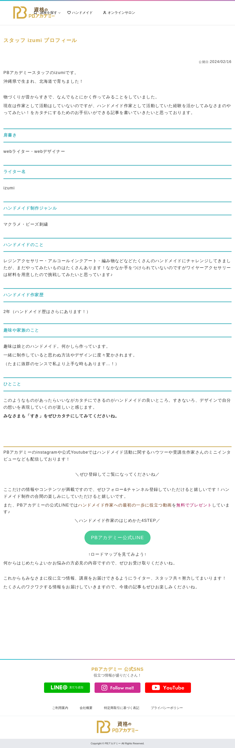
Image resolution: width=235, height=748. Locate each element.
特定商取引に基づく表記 (121, 708)
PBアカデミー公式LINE (117, 537)
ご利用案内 (60, 708)
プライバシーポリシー (167, 708)
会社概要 (86, 708)
